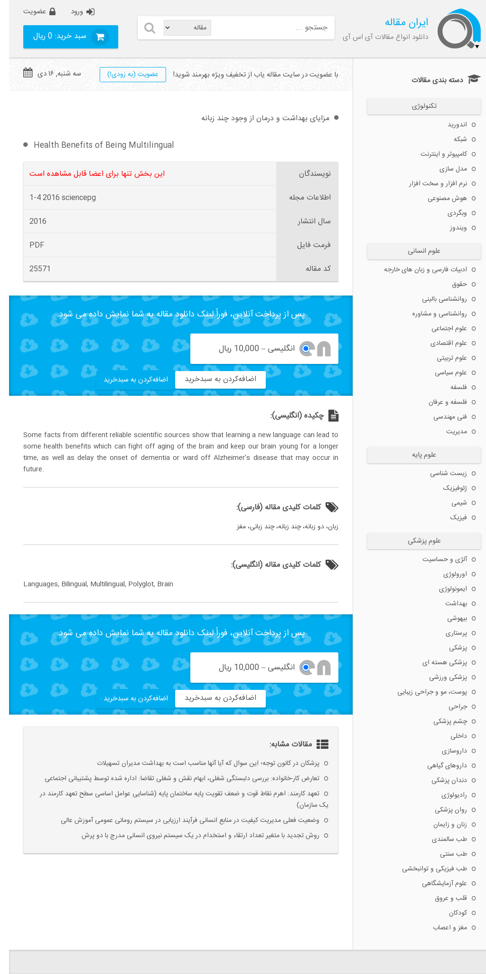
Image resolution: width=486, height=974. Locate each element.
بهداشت (447, 604)
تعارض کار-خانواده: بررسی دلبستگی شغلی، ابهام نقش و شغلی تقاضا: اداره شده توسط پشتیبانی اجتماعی (173, 778)
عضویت (25, 12)
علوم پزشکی (415, 541)
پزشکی (449, 648)
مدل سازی (444, 169)
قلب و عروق (442, 898)
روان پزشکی (442, 810)
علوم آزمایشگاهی (435, 883)
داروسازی (445, 751)
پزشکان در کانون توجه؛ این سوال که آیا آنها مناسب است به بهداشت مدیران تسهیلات (199, 763)
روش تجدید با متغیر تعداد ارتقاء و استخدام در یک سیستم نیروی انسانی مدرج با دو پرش (191, 835)
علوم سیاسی (442, 373)
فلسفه (449, 387)
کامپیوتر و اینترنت (434, 154)
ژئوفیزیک (446, 488)
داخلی (449, 736)
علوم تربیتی (443, 358)
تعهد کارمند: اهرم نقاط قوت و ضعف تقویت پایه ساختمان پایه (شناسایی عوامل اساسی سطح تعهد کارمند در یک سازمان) (175, 799)
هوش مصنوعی (438, 198)
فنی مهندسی (441, 417)
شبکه (451, 139)
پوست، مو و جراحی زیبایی (423, 692)
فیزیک (449, 518)
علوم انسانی (415, 251)
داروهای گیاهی (438, 766)
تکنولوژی (415, 106)
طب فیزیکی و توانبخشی (425, 869)
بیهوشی (448, 618)
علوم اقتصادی (439, 343)
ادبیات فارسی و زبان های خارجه (416, 270)
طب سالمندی (440, 839)
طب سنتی (444, 854)
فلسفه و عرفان (439, 402)
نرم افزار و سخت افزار (429, 184)
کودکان (449, 913)
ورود (68, 12)
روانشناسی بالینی (435, 299)
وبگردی (448, 213)
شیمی (450, 503)
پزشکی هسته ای (435, 662)
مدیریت (447, 432)
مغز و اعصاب (441, 928)
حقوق (450, 284)
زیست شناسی (439, 473)
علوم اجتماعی (440, 328)
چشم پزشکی (441, 721)
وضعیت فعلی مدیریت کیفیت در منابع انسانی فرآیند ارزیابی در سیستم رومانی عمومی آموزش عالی (181, 820)
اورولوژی (446, 574)
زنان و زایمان (441, 825)
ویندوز (449, 228)
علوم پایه (415, 455)
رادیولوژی (445, 795)
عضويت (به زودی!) (124, 74)
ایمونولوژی (444, 589)
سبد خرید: (52, 36)
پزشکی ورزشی (439, 677)
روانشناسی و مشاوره (430, 314)
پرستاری (447, 633)
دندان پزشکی (440, 780)
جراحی (448, 707)
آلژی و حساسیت (435, 559)
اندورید (448, 125)
